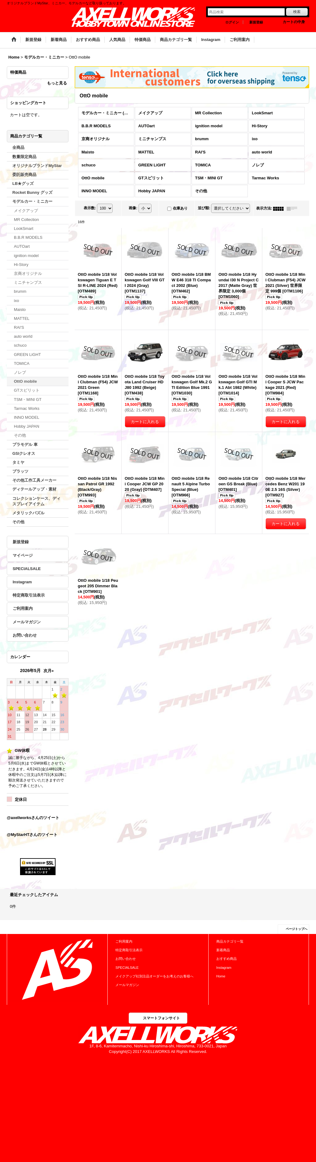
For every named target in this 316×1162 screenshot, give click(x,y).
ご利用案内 (23, 608)
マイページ (23, 555)
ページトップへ (296, 929)
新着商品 (223, 950)
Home (220, 976)
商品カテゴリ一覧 (229, 941)
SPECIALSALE (27, 568)
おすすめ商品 (226, 958)
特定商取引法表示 (29, 595)
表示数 (90, 208)
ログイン (232, 22)
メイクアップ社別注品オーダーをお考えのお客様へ (154, 976)
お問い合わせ (25, 635)
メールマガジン (27, 622)
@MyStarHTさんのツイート (32, 834)
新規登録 (256, 22)
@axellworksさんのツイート (33, 817)
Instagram (22, 582)
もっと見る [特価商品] (57, 83)
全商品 (18, 147)
